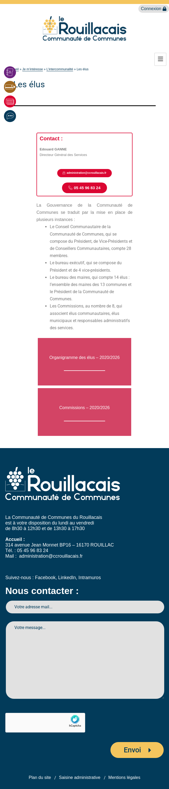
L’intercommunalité (60, 69)
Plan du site (40, 777)
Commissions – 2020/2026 (84, 407)
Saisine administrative (79, 777)
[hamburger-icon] (160, 59)
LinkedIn (67, 577)
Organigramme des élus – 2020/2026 (84, 357)
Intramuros (90, 577)
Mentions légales (124, 777)
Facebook (45, 577)
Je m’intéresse (32, 69)
